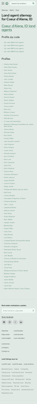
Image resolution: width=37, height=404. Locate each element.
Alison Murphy (9, 147)
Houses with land (8, 379)
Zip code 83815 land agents (13, 48)
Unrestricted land (27, 390)
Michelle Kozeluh (10, 153)
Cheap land (6, 372)
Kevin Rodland (9, 168)
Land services (18, 334)
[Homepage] (7, 3)
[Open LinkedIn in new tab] (20, 322)
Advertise (5, 331)
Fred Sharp (8, 213)
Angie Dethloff (9, 180)
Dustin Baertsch (9, 216)
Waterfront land (7, 393)
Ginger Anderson (10, 277)
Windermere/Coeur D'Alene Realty (16, 271)
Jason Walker (8, 280)
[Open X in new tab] (15, 322)
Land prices (6, 344)
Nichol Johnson (9, 177)
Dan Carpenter (9, 162)
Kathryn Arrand (9, 210)
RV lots (16, 386)
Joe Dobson (8, 237)
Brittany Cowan (9, 112)
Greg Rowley (8, 234)
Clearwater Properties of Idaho (14, 198)
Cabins (16, 369)
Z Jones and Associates (12, 121)
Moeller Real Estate (11, 64)
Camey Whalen (9, 195)
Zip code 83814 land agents (13, 45)
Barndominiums (7, 369)
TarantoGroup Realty (11, 262)
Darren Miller (8, 228)
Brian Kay (7, 109)
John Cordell (8, 79)
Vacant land (15, 390)
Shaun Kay (8, 88)
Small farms (25, 386)
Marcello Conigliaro (11, 246)
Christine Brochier (10, 201)
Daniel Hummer (9, 103)
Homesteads (6, 376)
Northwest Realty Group (12, 249)
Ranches (28, 383)
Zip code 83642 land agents (14, 42)
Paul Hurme (8, 70)
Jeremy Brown (9, 129)
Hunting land (19, 379)
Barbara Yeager (9, 274)
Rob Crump (8, 253)
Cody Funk (8, 231)
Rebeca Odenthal (10, 91)
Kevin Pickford (9, 156)
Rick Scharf (8, 135)
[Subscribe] (33, 310)
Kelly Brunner (8, 118)
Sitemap (5, 10)
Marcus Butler (9, 94)
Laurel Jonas (8, 150)
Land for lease (17, 364)
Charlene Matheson (11, 174)
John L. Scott (8, 204)
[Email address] (18, 310)
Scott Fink (7, 165)
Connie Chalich (9, 183)
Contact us (5, 351)
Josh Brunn (8, 265)
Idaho (12, 10)
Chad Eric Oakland (10, 243)
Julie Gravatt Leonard (11, 141)
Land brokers (18, 331)
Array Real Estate (10, 73)
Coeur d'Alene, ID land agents (18, 28)
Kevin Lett (7, 159)
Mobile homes (6, 383)
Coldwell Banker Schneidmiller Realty (17, 241)
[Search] (33, 3)
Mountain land (18, 383)
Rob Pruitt (7, 192)
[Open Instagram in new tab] (9, 322)
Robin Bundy (8, 85)
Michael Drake (9, 132)
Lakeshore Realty (10, 207)
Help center (6, 334)
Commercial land (18, 372)
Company (5, 348)
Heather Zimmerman (11, 115)
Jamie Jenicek (9, 283)
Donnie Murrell (9, 97)
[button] (3, 3)
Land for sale (6, 364)
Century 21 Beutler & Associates (15, 258)
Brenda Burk (8, 225)
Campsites (24, 369)
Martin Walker (9, 100)
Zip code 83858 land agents (14, 51)
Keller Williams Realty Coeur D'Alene (17, 289)
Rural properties (7, 386)
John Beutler (8, 256)
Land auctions (29, 364)
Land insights (6, 338)
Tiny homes (5, 390)
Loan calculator (19, 338)
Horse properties (17, 376)
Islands (28, 379)
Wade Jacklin (9, 186)
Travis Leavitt (8, 106)
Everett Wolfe (8, 138)
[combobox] (22, 3)
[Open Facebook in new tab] (4, 322)
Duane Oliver (8, 171)
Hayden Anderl (9, 222)
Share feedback (7, 317)
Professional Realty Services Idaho (16, 189)
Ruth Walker (8, 219)
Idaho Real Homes (10, 67)
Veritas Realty (9, 76)
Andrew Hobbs (9, 82)
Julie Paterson (9, 144)
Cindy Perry (8, 268)
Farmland (28, 372)
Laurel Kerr (8, 286)
